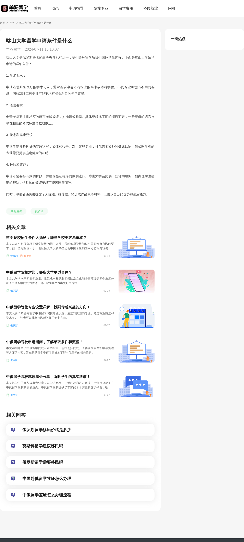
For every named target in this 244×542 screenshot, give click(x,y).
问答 (171, 8)
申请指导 (76, 8)
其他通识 (16, 211)
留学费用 (126, 8)
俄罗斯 (39, 211)
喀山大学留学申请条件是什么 (35, 23)
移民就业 (150, 8)
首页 (37, 8)
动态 (55, 8)
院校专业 (101, 8)
